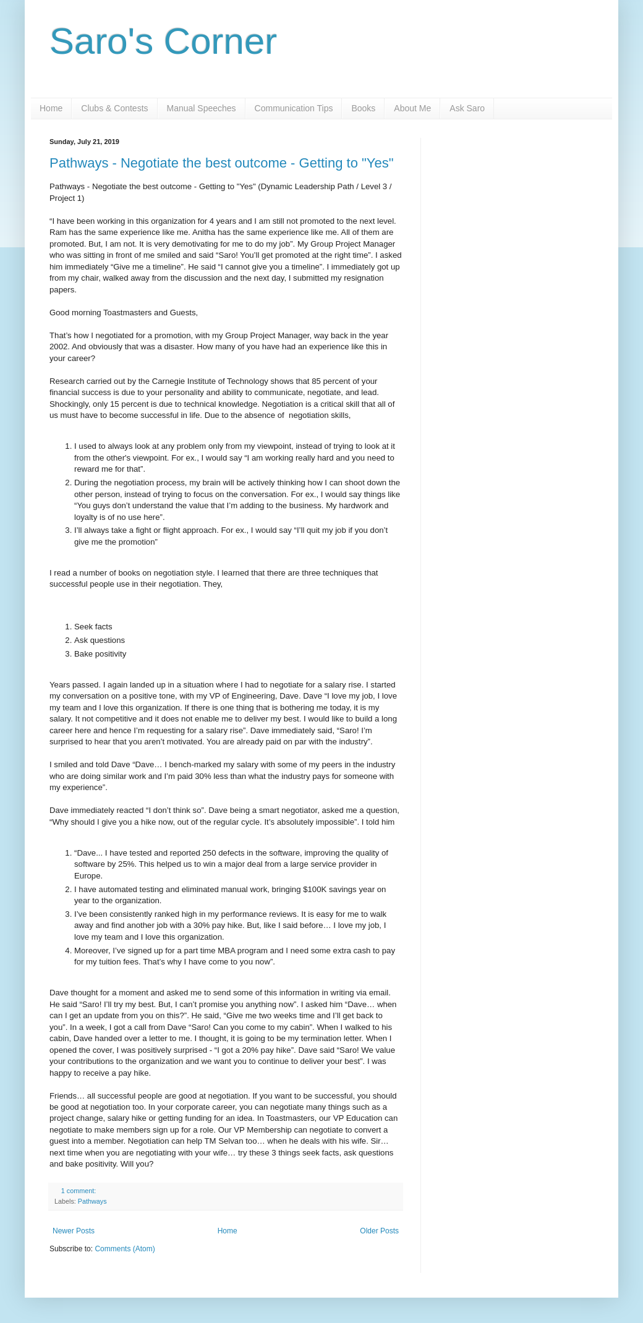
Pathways (92, 1201)
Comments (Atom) (125, 1248)
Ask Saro (467, 108)
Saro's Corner (163, 41)
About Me (412, 108)
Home (51, 108)
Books (363, 108)
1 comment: (79, 1190)
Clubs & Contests (114, 108)
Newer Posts (74, 1231)
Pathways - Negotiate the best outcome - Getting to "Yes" (221, 163)
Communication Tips (294, 108)
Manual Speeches (201, 108)
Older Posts (379, 1231)
